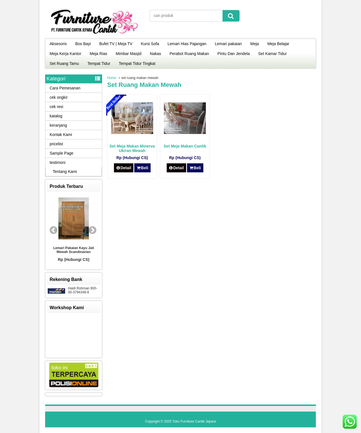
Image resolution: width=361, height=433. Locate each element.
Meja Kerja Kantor (65, 53)
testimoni (57, 162)
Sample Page (61, 153)
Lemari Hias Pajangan (187, 43)
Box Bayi (83, 43)
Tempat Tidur (98, 63)
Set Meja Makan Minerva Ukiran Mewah (132, 148)
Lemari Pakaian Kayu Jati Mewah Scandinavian (73, 250)
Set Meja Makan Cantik (185, 146)
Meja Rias (98, 53)
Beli (142, 168)
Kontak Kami (61, 134)
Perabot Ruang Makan (189, 53)
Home (111, 78)
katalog (56, 116)
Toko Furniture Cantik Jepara (194, 421)
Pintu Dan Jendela (233, 53)
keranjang (58, 125)
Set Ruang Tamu (64, 63)
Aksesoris (58, 43)
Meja (254, 43)
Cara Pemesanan (65, 88)
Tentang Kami (65, 171)
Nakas (155, 53)
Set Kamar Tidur (272, 53)
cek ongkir (59, 97)
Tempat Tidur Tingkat (137, 63)
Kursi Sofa (150, 43)
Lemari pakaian (228, 43)
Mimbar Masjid (128, 53)
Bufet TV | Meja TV (116, 43)
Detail (123, 168)
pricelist (56, 144)
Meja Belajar (278, 43)
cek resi (56, 106)
